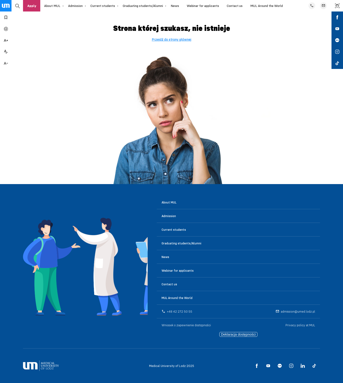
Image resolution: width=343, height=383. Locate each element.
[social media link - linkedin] (302, 366)
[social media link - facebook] (337, 17)
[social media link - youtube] (337, 28)
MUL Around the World (266, 6)
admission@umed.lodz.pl (298, 311)
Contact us (235, 6)
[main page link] (6, 5)
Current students (102, 6)
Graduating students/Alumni (143, 6)
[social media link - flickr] (337, 40)
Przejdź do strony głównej (171, 39)
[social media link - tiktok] (337, 63)
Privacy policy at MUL (300, 325)
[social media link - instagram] (337, 51)
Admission (75, 6)
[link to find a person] (337, 5)
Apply (31, 6)
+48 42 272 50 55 (179, 311)
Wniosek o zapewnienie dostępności (186, 325)
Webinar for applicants (203, 6)
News (175, 6)
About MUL (52, 6)
